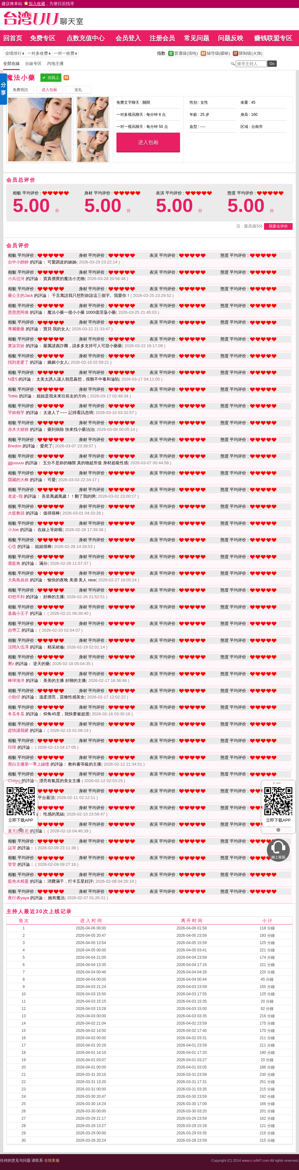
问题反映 (230, 38)
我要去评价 (278, 226)
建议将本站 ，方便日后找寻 (38, 3)
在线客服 (51, 1160)
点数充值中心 (85, 38)
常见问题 (196, 38)
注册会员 (162, 38)
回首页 (12, 38)
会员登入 (128, 38)
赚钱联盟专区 (273, 38)
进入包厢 (148, 142)
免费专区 (42, 38)
